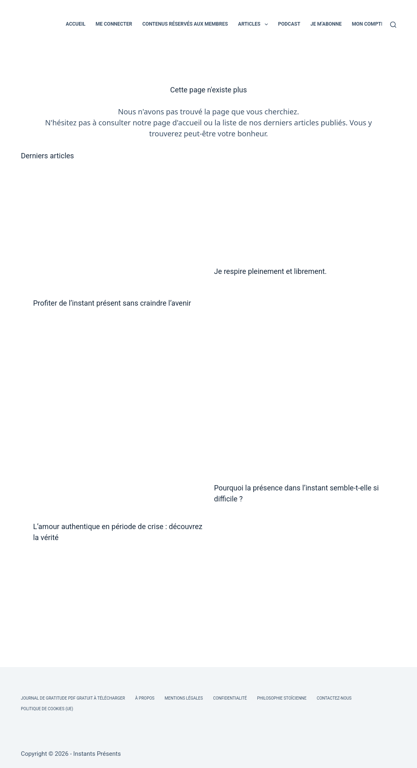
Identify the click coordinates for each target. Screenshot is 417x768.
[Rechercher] (393, 25)
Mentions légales (184, 698)
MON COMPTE (368, 24)
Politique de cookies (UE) (47, 709)
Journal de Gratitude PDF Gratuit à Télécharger (73, 698)
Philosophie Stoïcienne (281, 698)
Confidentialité (230, 698)
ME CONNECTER (114, 24)
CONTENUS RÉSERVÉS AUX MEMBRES (185, 24)
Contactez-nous (334, 698)
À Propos (144, 698)
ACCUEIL (75, 24)
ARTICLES (254, 24)
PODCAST (289, 24)
